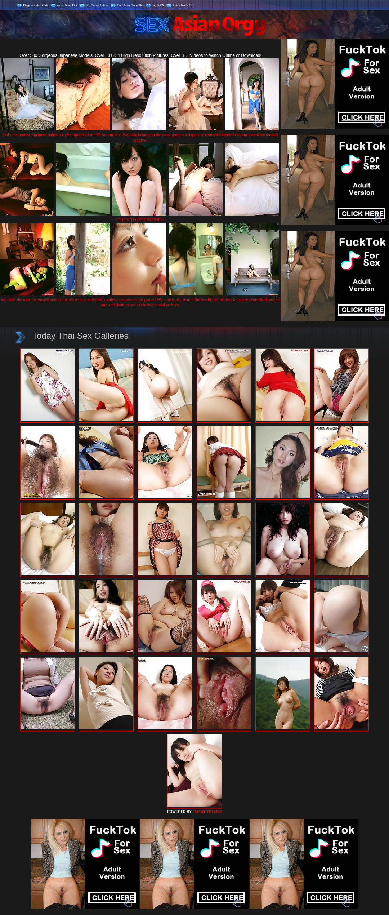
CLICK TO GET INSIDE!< (140, 219)
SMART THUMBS (207, 812)
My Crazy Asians (97, 5)
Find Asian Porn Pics (130, 5)
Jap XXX (158, 5)
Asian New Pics (67, 5)
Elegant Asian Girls (36, 5)
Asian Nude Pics (183, 5)
